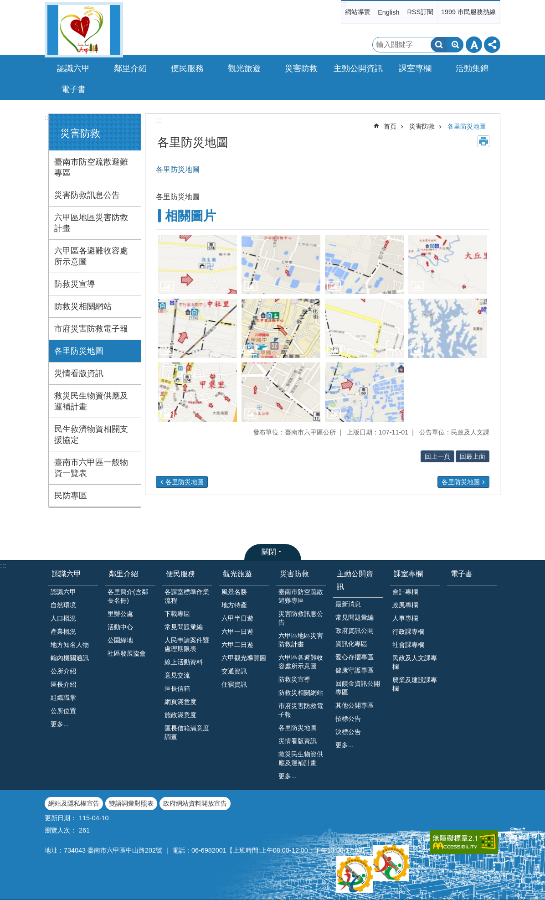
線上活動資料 (184, 662)
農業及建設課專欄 (414, 684)
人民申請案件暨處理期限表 (187, 644)
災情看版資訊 (78, 373)
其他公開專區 (354, 705)
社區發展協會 (127, 653)
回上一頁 (437, 456)
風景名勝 (234, 591)
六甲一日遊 (237, 631)
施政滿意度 (180, 715)
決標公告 (348, 731)
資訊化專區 (351, 643)
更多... (60, 724)
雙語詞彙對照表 (131, 803)
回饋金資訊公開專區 (357, 688)
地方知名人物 (70, 644)
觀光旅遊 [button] (244, 68)
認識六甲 (66, 574)
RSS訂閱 (420, 12)
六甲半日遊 (237, 618)
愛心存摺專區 (354, 657)
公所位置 (63, 710)
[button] (197, 265)
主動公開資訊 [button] (358, 68)
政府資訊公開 (354, 630)
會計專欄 (405, 591)
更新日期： (61, 818)
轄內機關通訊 (70, 658)
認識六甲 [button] (73, 68)
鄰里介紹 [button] (130, 68)
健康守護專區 (354, 670)
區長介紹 (63, 684)
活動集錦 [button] (472, 68)
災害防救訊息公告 (87, 195)
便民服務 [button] (187, 68)
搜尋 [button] (439, 44)
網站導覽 (357, 12)
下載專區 (177, 613)
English (388, 12)
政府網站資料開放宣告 (195, 803)
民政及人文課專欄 (414, 662)
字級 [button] (474, 44)
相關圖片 (190, 216)
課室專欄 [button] (415, 68)
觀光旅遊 (237, 574)
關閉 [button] (269, 552)
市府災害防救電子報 (91, 328)
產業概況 (63, 631)
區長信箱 (177, 688)
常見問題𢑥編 (184, 627)
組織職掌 (63, 697)
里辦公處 (120, 613)
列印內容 (483, 141)
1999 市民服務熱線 (468, 12)
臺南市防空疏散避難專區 (91, 167)
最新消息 (348, 604)
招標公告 (348, 718)
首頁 (390, 126)
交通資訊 (234, 671)
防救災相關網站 (83, 306)
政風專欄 (405, 605)
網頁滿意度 (180, 701)
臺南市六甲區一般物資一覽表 (91, 468)
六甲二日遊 (237, 644)
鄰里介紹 (123, 574)
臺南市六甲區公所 (84, 29)
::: (344, 4)
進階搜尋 (455, 44)
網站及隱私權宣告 (73, 803)
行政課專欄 (408, 631)
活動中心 (120, 627)
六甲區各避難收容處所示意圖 (91, 256)
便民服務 (180, 574)
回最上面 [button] (472, 456)
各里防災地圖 (78, 351)
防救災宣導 (74, 284)
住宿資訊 (234, 684)
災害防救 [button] (301, 68)
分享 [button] (492, 44)
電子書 (73, 89)
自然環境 (63, 605)
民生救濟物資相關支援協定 (91, 434)
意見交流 (177, 675)
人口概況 (63, 618)
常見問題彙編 (354, 617)
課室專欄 (408, 574)
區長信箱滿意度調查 (187, 732)
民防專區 (70, 495)
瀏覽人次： (61, 830)
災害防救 (80, 133)
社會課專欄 (408, 644)
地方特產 (234, 605)
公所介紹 (63, 671)
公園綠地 (120, 640)
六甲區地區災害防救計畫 (91, 223)
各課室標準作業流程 (187, 596)
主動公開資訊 (355, 580)
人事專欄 (405, 618)
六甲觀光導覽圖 (243, 658)
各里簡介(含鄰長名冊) (128, 596)
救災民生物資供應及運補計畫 (91, 401)
